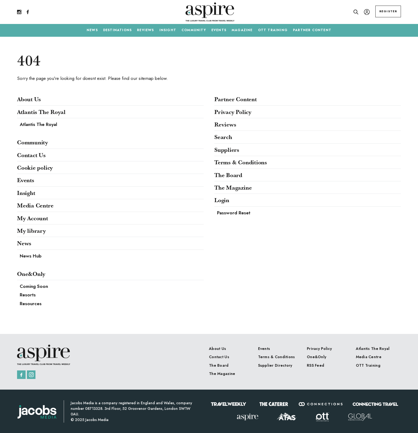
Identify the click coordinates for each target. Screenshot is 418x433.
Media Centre (35, 205)
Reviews (225, 124)
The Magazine (233, 187)
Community (32, 142)
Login (221, 200)
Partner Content (235, 99)
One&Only (31, 274)
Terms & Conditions (240, 162)
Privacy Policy (232, 112)
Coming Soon (34, 286)
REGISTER (388, 11)
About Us (29, 99)
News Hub (31, 256)
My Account (32, 218)
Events (25, 180)
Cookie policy (35, 167)
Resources (31, 303)
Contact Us (31, 155)
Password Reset (233, 213)
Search (223, 137)
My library (31, 231)
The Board (228, 175)
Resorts (28, 295)
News (24, 243)
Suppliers (226, 150)
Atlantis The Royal (41, 112)
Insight (26, 193)
